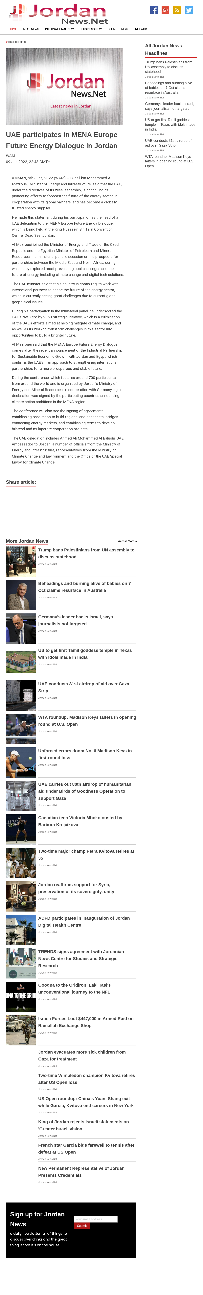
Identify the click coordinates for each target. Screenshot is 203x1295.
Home (13, 29)
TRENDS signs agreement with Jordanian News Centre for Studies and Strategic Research (81, 958)
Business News (92, 29)
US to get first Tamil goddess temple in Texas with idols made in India (170, 124)
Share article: (21, 482)
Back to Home (16, 42)
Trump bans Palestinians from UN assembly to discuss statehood (168, 67)
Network (142, 29)
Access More (126, 541)
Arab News (31, 29)
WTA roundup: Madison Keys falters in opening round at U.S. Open (169, 161)
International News (60, 29)
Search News (119, 29)
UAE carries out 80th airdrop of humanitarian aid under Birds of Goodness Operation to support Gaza (84, 791)
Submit (82, 1226)
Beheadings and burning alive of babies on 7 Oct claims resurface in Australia (168, 87)
